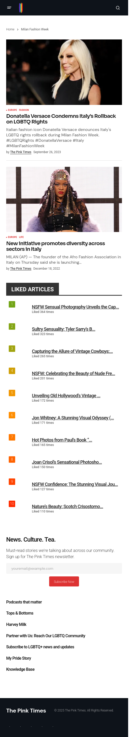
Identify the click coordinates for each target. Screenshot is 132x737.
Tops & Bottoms (19, 613)
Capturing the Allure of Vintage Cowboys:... (72, 351)
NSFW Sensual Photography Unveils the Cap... (75, 307)
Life (21, 237)
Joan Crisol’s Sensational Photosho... (67, 462)
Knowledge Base (20, 669)
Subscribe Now (64, 581)
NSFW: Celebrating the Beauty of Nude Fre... (73, 373)
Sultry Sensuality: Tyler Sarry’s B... (63, 329)
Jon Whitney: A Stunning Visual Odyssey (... (73, 417)
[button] (9, 8)
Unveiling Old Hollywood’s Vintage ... (66, 395)
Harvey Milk (16, 625)
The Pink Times (26, 710)
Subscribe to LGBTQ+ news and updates (40, 647)
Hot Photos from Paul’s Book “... (62, 440)
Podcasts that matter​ (24, 602)
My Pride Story (18, 658)
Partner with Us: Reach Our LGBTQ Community (45, 636)
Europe (12, 110)
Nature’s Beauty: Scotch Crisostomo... (67, 506)
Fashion (24, 110)
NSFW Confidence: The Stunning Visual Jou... (75, 484)
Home (10, 29)
